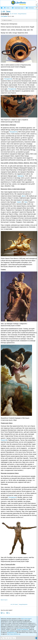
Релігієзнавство (31, 7)
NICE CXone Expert (26, 618)
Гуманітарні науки (18, 7)
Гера (25, 202)
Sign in (36, 638)
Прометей (4, 440)
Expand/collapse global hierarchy (2, 8)
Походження (8, 79)
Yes (4, 613)
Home (7, 7)
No (9, 613)
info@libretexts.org (11, 632)
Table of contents (7, 20)
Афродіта (20, 176)
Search (2, 638)
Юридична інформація (22, 629)
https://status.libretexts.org (13, 634)
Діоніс (24, 196)
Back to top (3, 599)
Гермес (19, 202)
